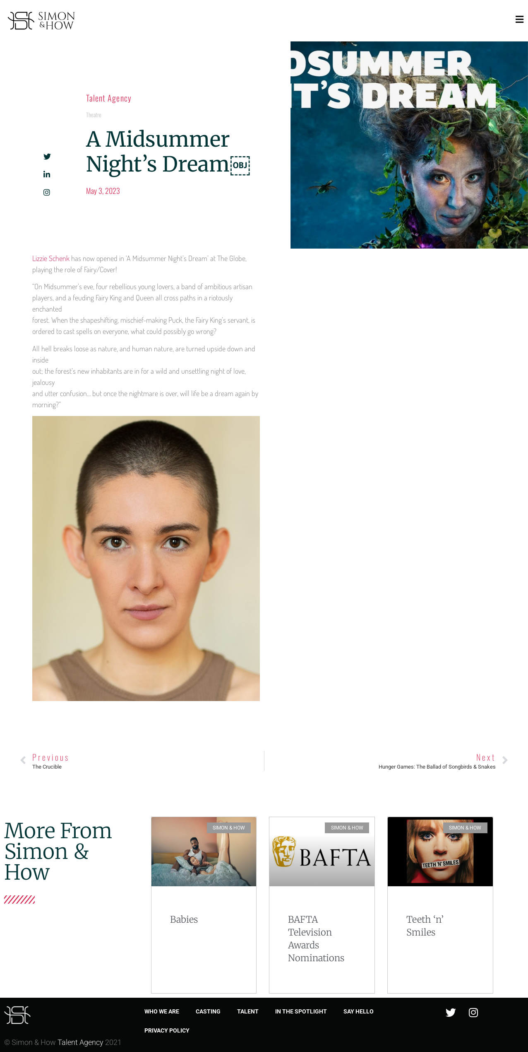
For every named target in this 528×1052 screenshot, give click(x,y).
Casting (208, 1011)
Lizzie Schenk (51, 258)
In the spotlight (301, 1011)
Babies (184, 919)
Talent (248, 1011)
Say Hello (358, 1011)
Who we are (161, 1011)
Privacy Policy (167, 1030)
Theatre (93, 114)
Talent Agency (109, 98)
